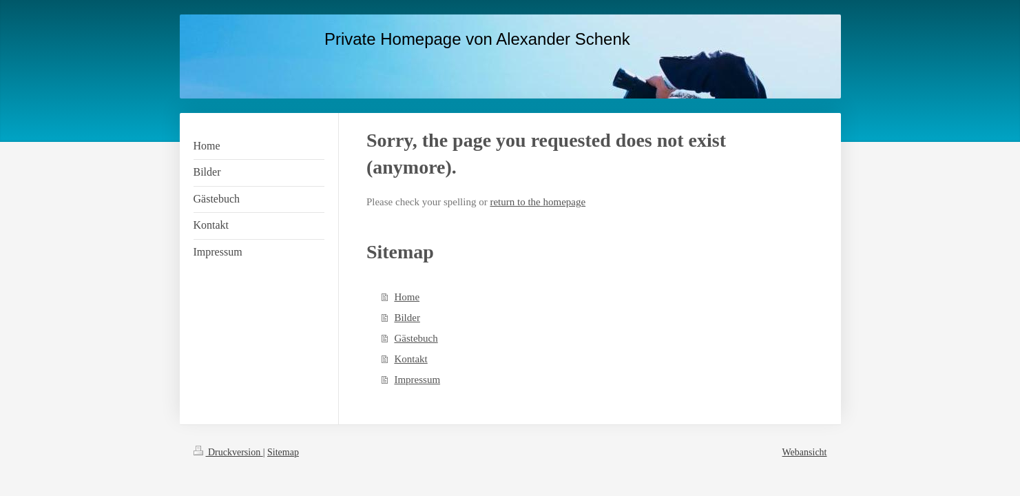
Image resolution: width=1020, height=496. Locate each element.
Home (406, 296)
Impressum (417, 379)
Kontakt (410, 358)
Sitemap (283, 452)
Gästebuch (415, 338)
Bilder (407, 317)
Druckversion (228, 452)
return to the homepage (537, 201)
